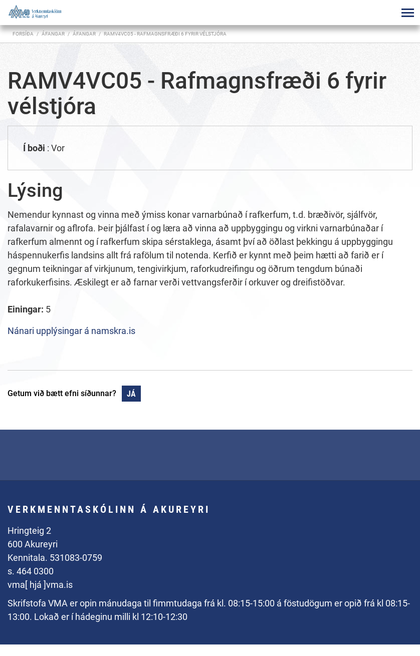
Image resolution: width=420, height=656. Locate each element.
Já (131, 394)
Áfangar (84, 34)
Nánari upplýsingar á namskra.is (71, 330)
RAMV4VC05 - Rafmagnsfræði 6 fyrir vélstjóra (165, 34)
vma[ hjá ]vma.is (40, 584)
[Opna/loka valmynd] (407, 12)
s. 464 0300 (31, 571)
